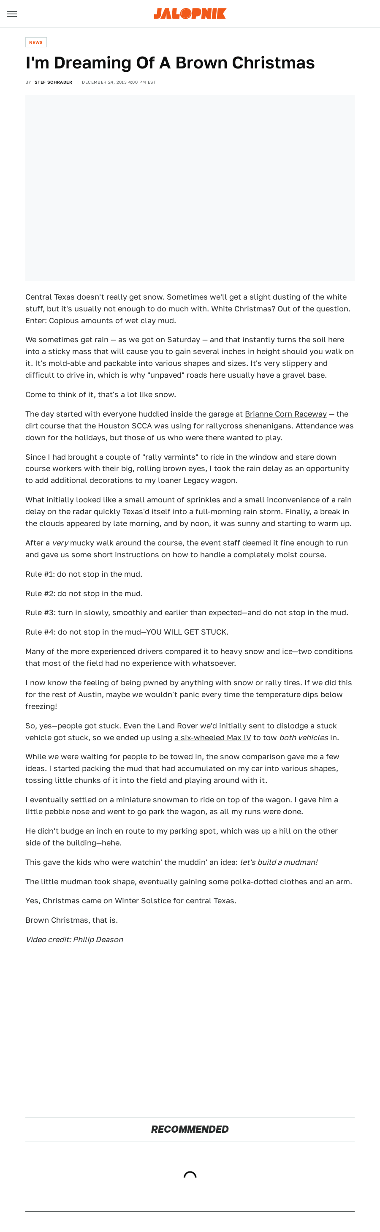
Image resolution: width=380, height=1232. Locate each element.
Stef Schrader (53, 81)
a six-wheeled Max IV (212, 737)
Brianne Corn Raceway (286, 413)
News (36, 42)
